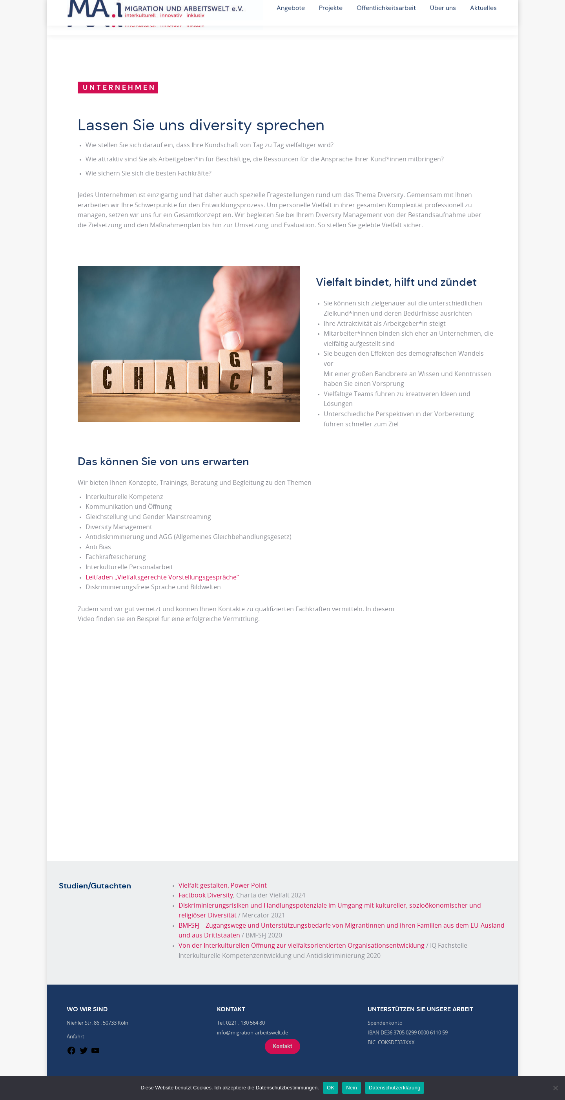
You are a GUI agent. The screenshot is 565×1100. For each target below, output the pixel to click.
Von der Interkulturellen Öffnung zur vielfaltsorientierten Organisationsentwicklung (302, 946)
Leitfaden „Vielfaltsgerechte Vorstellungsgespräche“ (162, 577)
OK (330, 1088)
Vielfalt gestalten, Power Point (223, 886)
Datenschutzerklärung (394, 1088)
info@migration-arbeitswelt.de (252, 1033)
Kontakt (282, 1046)
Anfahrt (75, 1037)
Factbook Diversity (206, 895)
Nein (351, 1088)
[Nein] (555, 1088)
